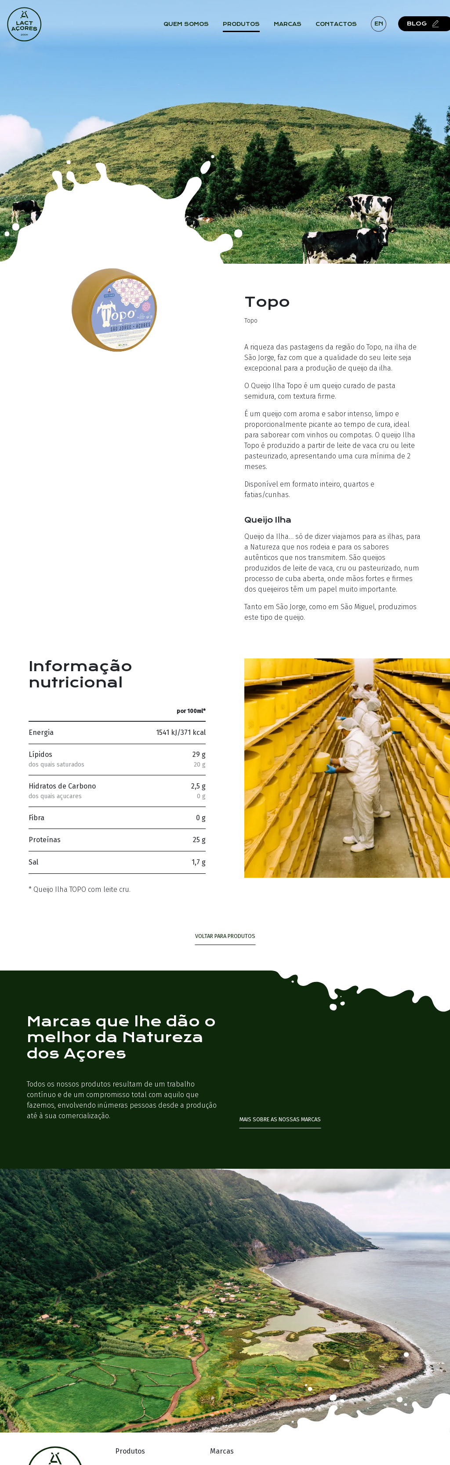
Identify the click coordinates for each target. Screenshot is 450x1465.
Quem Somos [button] (190, 26)
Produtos (245, 26)
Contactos (340, 26)
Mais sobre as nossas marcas (280, 1119)
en (382, 25)
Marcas (292, 26)
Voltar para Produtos (225, 936)
